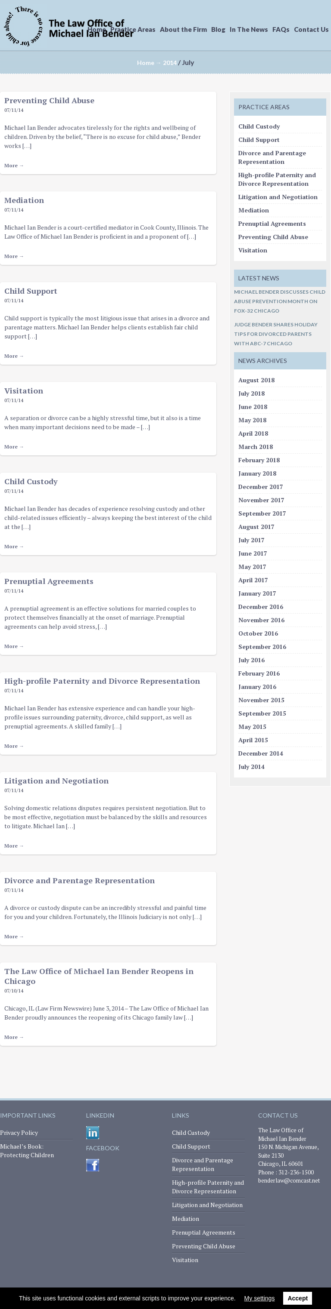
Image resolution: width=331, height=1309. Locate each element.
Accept (297, 1298)
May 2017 (252, 566)
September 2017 (262, 513)
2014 (170, 62)
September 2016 (262, 646)
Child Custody (31, 481)
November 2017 (261, 500)
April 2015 (253, 740)
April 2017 (253, 580)
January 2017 (257, 593)
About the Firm (183, 29)
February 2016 (259, 673)
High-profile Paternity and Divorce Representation (102, 681)
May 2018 (252, 420)
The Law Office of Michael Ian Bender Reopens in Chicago (99, 976)
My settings (259, 1298)
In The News (249, 29)
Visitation (23, 390)
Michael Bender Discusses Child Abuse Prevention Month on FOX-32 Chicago (279, 301)
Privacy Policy (19, 1132)
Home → (149, 62)
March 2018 (255, 446)
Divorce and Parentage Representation (79, 880)
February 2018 (259, 460)
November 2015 (261, 700)
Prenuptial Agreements (49, 581)
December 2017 (260, 486)
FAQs (281, 29)
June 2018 (252, 407)
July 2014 (251, 766)
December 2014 (260, 753)
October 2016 (258, 633)
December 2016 (260, 606)
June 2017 (252, 553)
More (14, 165)
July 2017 (251, 540)
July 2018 (251, 393)
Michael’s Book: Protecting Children (27, 1150)
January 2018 (257, 473)
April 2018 (253, 433)
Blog (218, 29)
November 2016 (261, 620)
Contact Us (311, 29)
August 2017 (256, 526)
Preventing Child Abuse (49, 100)
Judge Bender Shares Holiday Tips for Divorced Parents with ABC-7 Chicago (276, 334)
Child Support (30, 291)
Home (96, 29)
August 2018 (256, 380)
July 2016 (251, 660)
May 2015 (252, 726)
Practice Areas (133, 29)
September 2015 (262, 713)
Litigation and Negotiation (56, 780)
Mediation (24, 200)
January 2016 (257, 686)
